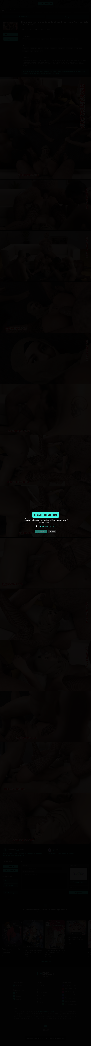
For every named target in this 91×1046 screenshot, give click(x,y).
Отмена (52, 531)
